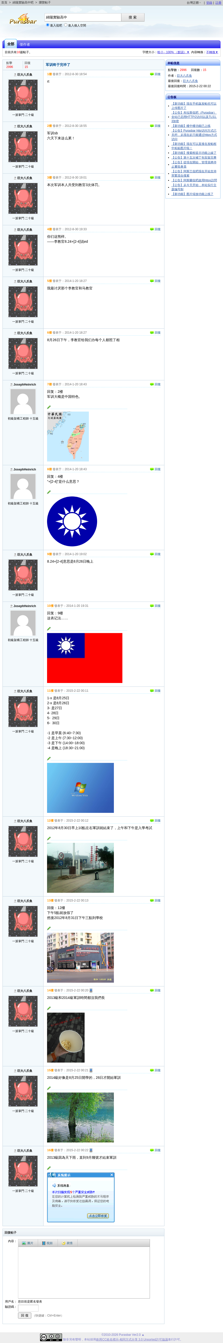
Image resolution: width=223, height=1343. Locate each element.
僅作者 (25, 44)
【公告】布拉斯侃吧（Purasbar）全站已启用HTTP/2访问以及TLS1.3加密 (194, 117)
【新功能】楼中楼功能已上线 (190, 126)
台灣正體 (193, 2)
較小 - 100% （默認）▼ (173, 52)
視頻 (47, 1243)
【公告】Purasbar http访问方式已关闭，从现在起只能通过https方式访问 (194, 135)
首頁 (4, 2)
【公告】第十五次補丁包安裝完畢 (193, 157)
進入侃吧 (56, 25)
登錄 (209, 2)
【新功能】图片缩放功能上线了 (192, 194)
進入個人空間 (77, 25)
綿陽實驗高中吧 (23, 2)
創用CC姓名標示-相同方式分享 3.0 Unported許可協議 (132, 1339)
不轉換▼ (212, 52)
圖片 (27, 1243)
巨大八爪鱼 (24, 74)
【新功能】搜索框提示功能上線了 (193, 153)
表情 (67, 1243)
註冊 (218, 2)
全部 (10, 44)
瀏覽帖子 (45, 2)
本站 (87, 1339)
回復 (155, 74)
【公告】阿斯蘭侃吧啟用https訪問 (194, 180)
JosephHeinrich (25, 384)
